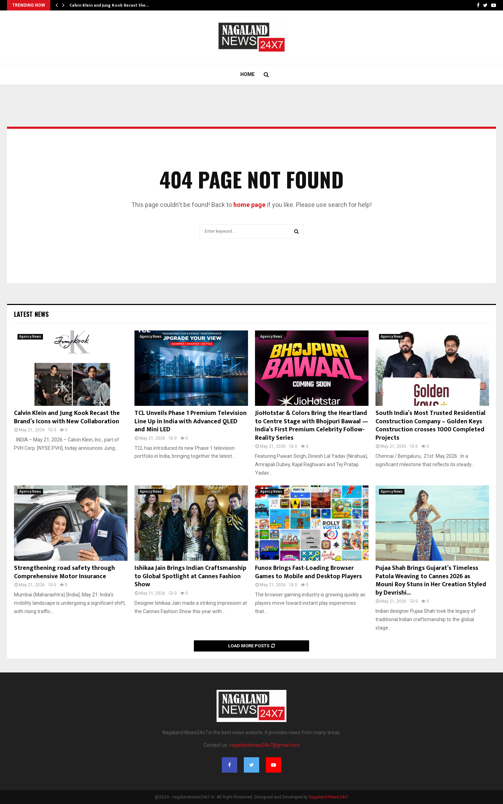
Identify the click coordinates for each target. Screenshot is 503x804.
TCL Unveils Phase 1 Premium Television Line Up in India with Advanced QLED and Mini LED (190, 421)
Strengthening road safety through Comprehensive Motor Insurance (64, 572)
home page (249, 204)
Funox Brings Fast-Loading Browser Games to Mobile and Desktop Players (308, 572)
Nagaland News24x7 (329, 797)
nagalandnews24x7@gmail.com (264, 745)
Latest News (31, 314)
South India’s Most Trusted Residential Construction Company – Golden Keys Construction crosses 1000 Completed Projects (431, 425)
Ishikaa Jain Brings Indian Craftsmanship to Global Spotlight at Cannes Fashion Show (190, 576)
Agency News (30, 336)
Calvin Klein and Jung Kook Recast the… (109, 5)
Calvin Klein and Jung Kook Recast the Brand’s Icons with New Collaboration (67, 417)
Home (247, 74)
